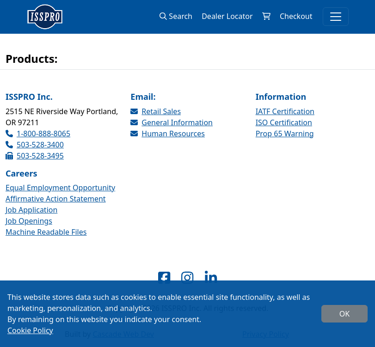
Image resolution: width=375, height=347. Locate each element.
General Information (171, 122)
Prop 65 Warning (285, 133)
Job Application (31, 210)
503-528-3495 (35, 156)
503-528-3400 (35, 145)
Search (176, 16)
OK (344, 314)
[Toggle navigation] (336, 16)
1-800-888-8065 (38, 133)
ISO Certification (284, 122)
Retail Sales (155, 111)
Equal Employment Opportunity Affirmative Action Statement (60, 193)
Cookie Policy (30, 330)
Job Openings (29, 221)
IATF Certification (285, 111)
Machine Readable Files (46, 232)
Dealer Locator (227, 16)
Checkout (296, 16)
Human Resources (167, 133)
